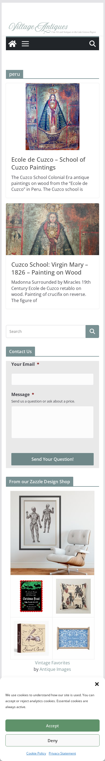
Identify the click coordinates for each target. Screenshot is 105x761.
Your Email (25, 364)
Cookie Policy (36, 753)
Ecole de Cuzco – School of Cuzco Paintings (48, 163)
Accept (52, 725)
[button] (97, 684)
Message (22, 394)
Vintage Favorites (52, 663)
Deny (53, 740)
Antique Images (55, 669)
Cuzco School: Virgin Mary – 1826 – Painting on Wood (49, 268)
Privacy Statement (62, 753)
